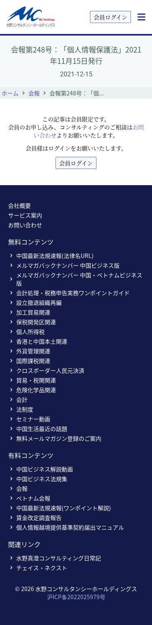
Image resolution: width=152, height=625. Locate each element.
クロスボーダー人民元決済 (46, 370)
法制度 (20, 409)
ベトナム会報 (29, 498)
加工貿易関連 (29, 312)
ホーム (10, 93)
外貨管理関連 (29, 351)
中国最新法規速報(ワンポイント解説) (59, 508)
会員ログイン (110, 17)
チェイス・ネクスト (37, 568)
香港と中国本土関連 (37, 341)
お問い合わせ (25, 225)
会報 (34, 93)
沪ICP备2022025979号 (76, 597)
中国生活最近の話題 (37, 428)
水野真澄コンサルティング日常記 (54, 558)
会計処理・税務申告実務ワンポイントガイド (69, 293)
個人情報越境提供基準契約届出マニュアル (66, 527)
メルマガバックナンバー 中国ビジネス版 (64, 265)
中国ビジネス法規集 (37, 479)
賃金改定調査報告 (35, 517)
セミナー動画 (29, 419)
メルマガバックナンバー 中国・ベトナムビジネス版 (75, 279)
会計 (18, 399)
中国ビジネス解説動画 (40, 469)
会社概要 (19, 205)
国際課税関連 (29, 361)
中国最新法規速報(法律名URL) (51, 255)
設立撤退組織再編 (35, 302)
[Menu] (141, 17)
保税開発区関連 (32, 322)
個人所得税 (26, 331)
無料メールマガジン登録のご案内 (54, 438)
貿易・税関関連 (32, 380)
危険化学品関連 (32, 390)
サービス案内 (25, 215)
